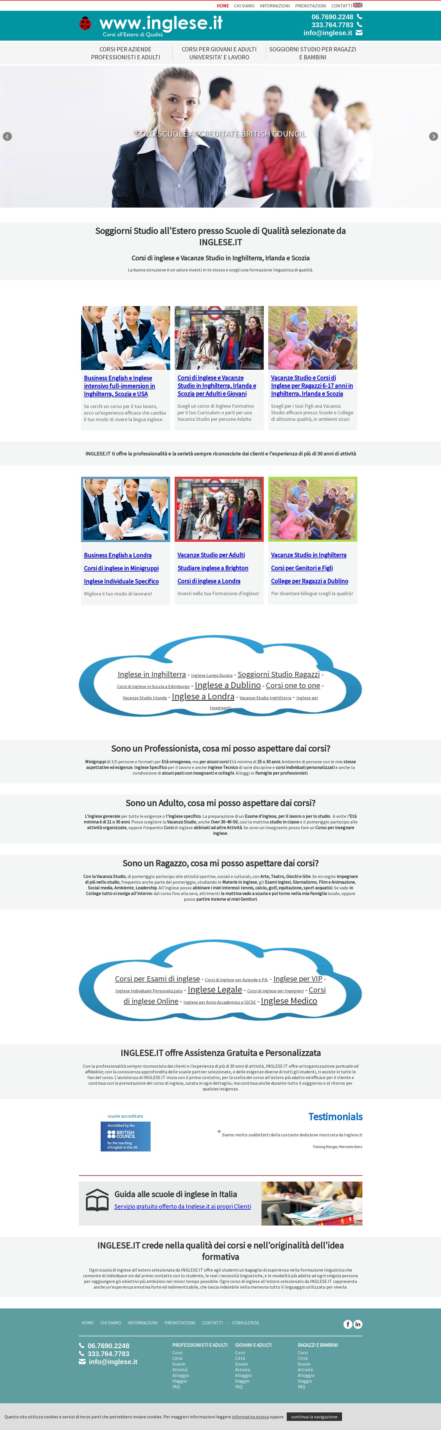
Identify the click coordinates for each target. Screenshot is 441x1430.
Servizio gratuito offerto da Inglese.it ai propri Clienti (182, 1206)
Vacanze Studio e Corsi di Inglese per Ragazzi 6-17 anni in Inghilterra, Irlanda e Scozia (312, 386)
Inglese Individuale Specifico (121, 581)
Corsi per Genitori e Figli (302, 568)
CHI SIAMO (244, 6)
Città (177, 1358)
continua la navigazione (314, 1416)
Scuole (178, 1364)
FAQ (176, 1386)
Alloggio (180, 1375)
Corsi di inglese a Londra (209, 581)
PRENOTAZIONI (310, 6)
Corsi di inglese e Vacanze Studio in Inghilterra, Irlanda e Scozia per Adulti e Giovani (217, 386)
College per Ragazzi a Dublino (309, 581)
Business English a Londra (118, 555)
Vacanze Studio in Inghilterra (309, 555)
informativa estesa (250, 1416)
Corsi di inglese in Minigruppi (121, 568)
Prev (7, 136)
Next (433, 136)
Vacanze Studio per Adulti (211, 555)
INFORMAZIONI (275, 6)
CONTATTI (342, 6)
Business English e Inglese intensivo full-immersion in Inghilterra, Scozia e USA (119, 386)
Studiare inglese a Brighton (213, 568)
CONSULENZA (245, 1323)
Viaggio (179, 1381)
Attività (179, 1369)
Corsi (177, 1352)
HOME (223, 6)
